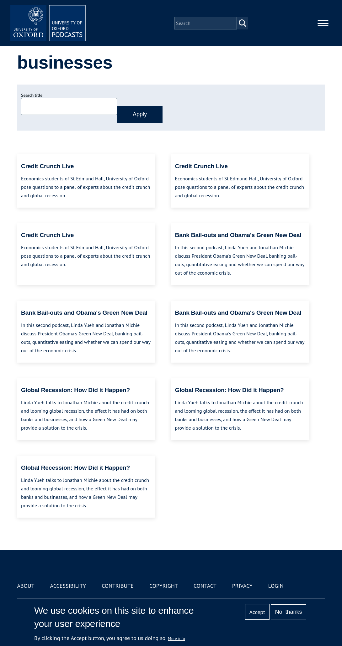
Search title (31, 95)
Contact (205, 585)
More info (176, 638)
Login (276, 585)
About (26, 585)
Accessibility (68, 585)
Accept (257, 612)
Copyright (163, 585)
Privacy (242, 585)
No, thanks (288, 612)
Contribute (118, 585)
